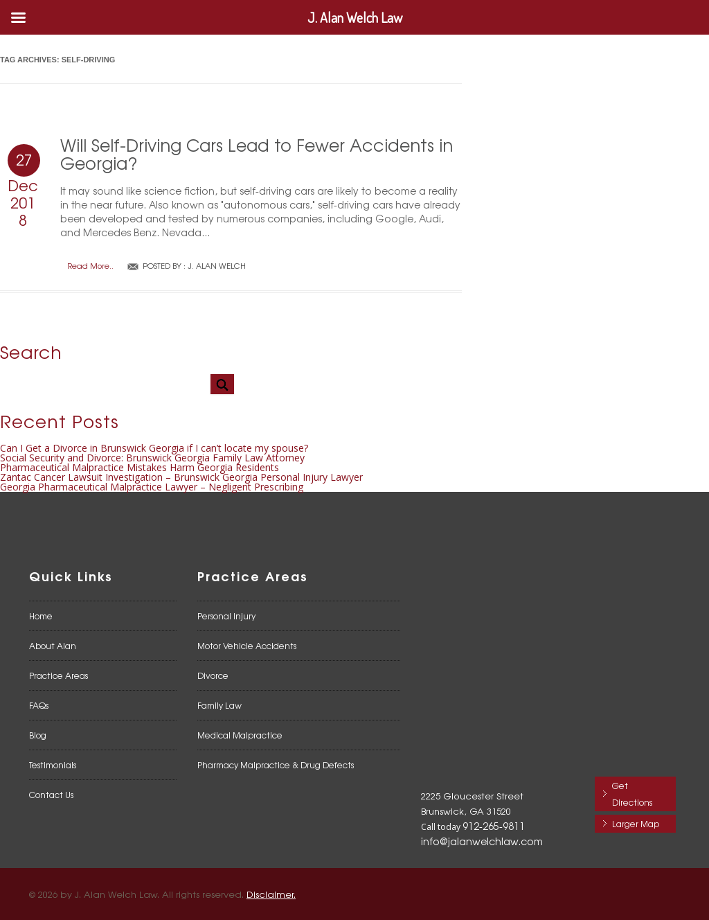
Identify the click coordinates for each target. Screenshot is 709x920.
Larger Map (635, 823)
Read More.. (90, 265)
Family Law (219, 705)
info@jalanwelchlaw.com (482, 841)
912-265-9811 (494, 826)
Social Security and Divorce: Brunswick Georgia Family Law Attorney (152, 457)
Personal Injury (226, 616)
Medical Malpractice (239, 735)
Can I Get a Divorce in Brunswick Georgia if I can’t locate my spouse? (154, 447)
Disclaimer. (271, 894)
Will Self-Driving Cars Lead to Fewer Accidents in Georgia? (256, 153)
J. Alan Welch (217, 265)
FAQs (38, 705)
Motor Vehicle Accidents (246, 645)
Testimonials (52, 765)
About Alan (52, 645)
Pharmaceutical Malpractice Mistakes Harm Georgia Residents (139, 467)
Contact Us (51, 794)
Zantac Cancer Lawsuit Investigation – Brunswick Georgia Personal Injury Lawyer (181, 477)
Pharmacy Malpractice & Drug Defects (275, 765)
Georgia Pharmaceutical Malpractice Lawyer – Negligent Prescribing (151, 486)
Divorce (212, 675)
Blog (37, 735)
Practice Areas (58, 675)
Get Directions (632, 793)
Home (41, 616)
